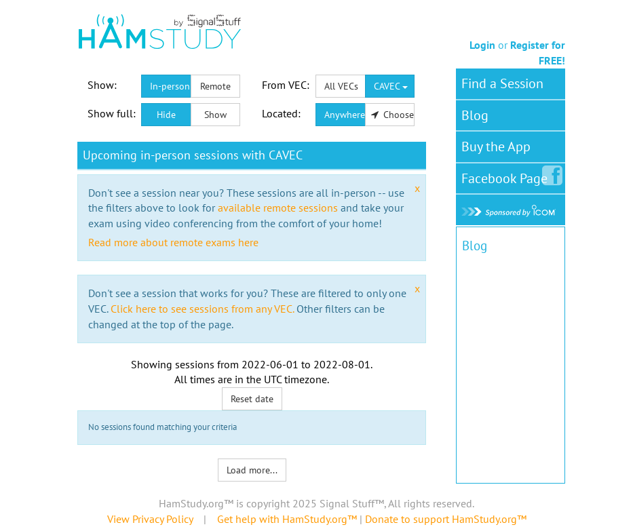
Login (482, 45)
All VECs (341, 86)
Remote (215, 86)
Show (215, 115)
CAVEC (391, 86)
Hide (166, 115)
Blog (474, 115)
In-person (170, 86)
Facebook (507, 175)
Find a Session (502, 83)
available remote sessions (278, 207)
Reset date (252, 399)
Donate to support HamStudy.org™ (445, 519)
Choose (393, 115)
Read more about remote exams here (173, 242)
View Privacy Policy (150, 519)
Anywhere (344, 115)
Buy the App (496, 146)
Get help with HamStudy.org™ (287, 519)
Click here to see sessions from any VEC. (202, 308)
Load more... (252, 470)
